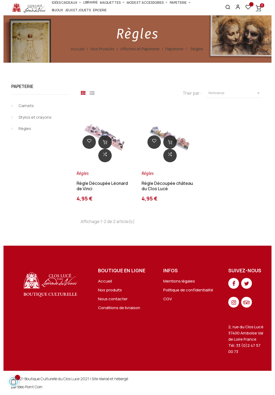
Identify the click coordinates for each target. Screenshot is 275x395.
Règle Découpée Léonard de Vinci (102, 186)
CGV (167, 299)
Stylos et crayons (35, 117)
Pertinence (234, 93)
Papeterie (22, 86)
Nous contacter (113, 299)
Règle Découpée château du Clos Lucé (167, 186)
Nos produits (110, 290)
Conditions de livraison (119, 308)
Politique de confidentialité (188, 290)
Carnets (26, 105)
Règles (25, 128)
